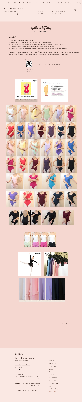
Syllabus (51, 360)
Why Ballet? (52, 363)
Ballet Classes (53, 366)
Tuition (51, 372)
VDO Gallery (53, 377)
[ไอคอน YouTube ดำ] (19, 369)
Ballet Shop (52, 380)
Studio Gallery (53, 375)
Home (51, 358)
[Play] (17, 14)
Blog (50, 386)
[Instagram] (18, 369)
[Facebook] (16, 369)
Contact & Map (53, 383)
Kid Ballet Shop (53, 389)
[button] (75, 10)
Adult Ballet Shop (54, 392)
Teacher (51, 369)
